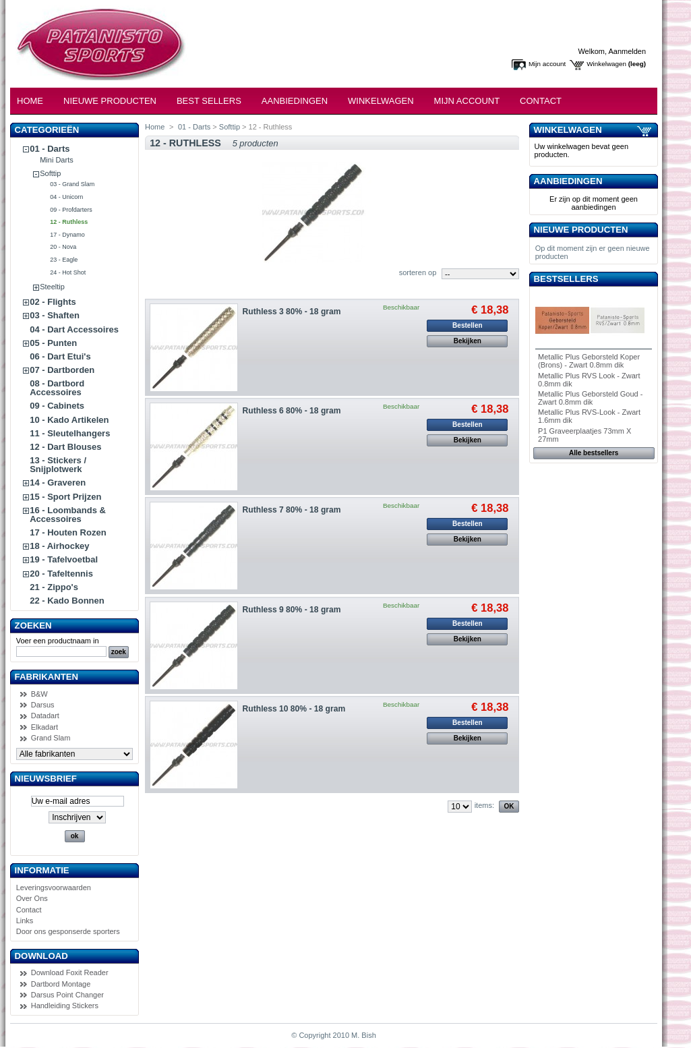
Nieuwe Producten (109, 101)
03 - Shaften (55, 315)
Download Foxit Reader (70, 972)
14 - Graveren (58, 482)
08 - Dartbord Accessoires (57, 387)
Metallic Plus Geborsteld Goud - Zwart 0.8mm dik (590, 398)
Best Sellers (209, 101)
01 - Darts (49, 149)
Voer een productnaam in (57, 641)
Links (25, 920)
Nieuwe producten (581, 230)
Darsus (43, 705)
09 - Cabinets (57, 406)
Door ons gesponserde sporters (68, 931)
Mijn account (547, 63)
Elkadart (44, 727)
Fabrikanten (47, 677)
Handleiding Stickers (64, 1005)
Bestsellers (566, 279)
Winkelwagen (606, 63)
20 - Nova (63, 246)
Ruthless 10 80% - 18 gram (294, 709)
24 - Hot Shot (68, 272)
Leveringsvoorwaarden (53, 887)
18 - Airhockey (59, 546)
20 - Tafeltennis (61, 574)
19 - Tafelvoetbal (64, 559)
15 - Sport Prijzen (65, 497)
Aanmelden (627, 51)
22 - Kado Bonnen (67, 600)
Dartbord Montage (61, 984)
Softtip (50, 173)
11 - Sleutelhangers (70, 433)
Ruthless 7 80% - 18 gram (292, 510)
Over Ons (32, 898)
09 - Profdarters (71, 209)
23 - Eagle (64, 259)
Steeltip (52, 287)
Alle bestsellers (593, 453)
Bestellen (467, 325)
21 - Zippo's (54, 587)
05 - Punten (53, 343)
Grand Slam (51, 738)
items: (484, 805)
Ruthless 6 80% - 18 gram (292, 410)
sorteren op (418, 272)
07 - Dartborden (62, 370)
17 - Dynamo (67, 234)
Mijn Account (467, 101)
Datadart (45, 715)
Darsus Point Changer (67, 995)
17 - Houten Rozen (68, 532)
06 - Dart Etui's (60, 356)
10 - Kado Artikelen (69, 420)
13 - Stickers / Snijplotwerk (58, 464)
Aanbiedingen (295, 101)
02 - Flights (53, 302)
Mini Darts (56, 160)
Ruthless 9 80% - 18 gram (292, 609)
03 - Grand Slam (72, 184)
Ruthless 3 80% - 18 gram (292, 311)
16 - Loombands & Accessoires (68, 514)
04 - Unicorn (66, 197)
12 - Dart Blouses (65, 447)
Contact (541, 101)
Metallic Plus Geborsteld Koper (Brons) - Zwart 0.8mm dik (589, 361)
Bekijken (467, 341)
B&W (39, 694)
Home (30, 101)
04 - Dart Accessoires (74, 329)
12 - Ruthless (69, 222)
